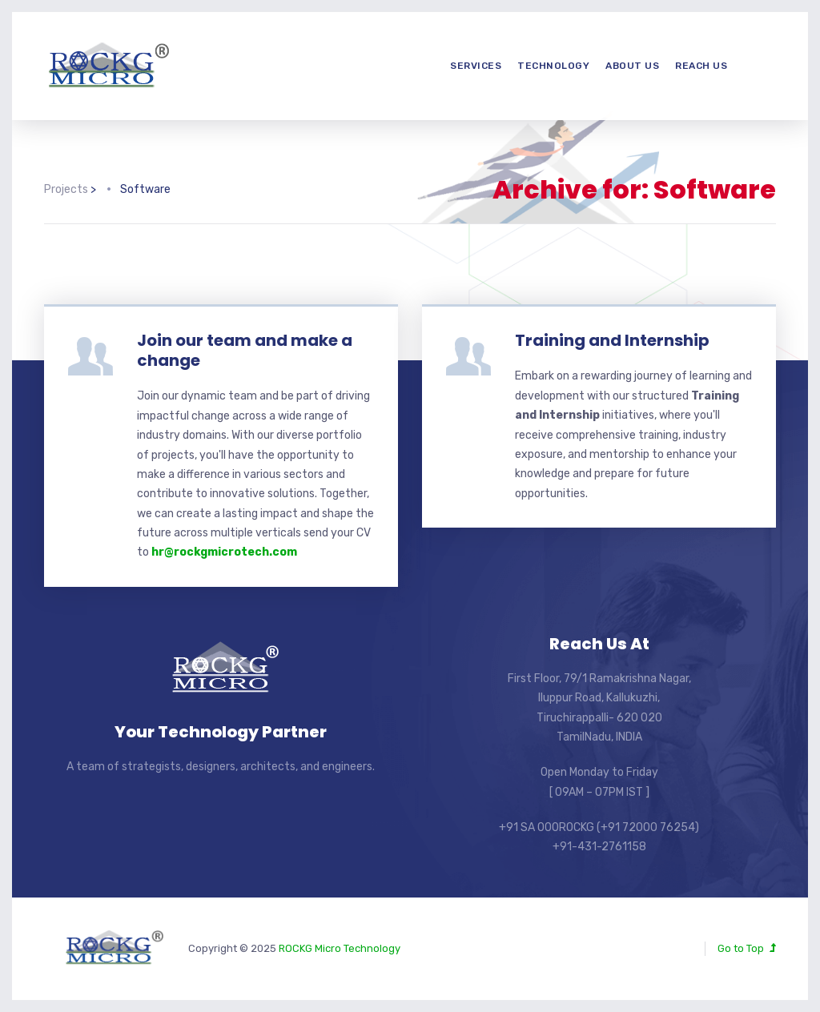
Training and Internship (612, 340)
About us (632, 65)
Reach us (701, 65)
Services (475, 65)
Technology (553, 65)
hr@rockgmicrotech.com (224, 552)
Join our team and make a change (244, 350)
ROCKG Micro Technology (339, 948)
